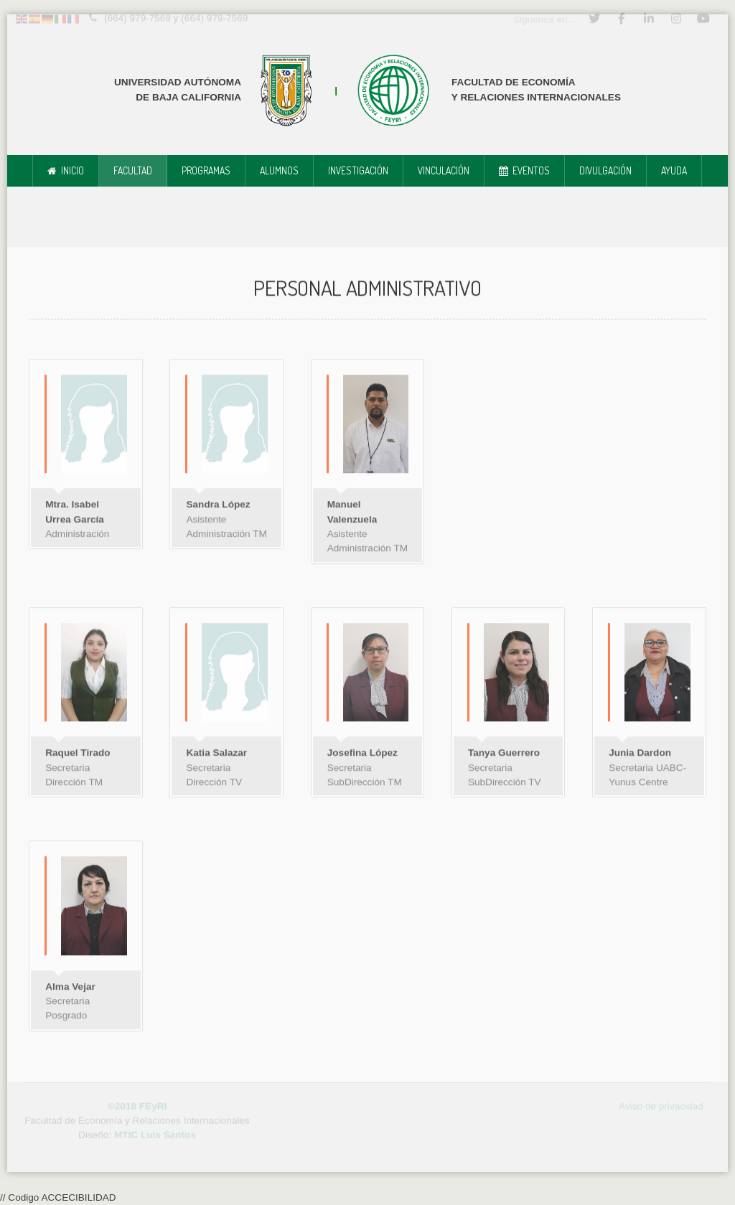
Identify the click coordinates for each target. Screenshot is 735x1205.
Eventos (531, 170)
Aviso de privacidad (661, 1103)
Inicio (72, 170)
